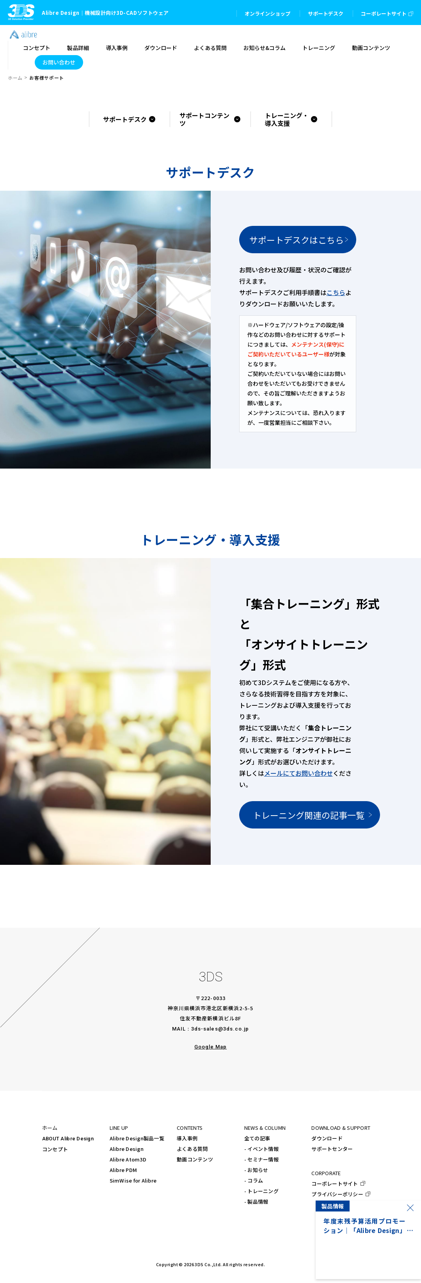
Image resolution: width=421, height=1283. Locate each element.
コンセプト (55, 1149)
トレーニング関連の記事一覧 (308, 815)
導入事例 (187, 1138)
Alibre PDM (123, 1170)
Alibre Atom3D (128, 1159)
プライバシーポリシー (337, 1194)
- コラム (253, 1180)
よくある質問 (192, 1148)
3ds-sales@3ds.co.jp (220, 1029)
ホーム (15, 77)
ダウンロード (327, 1138)
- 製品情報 (256, 1201)
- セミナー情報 (261, 1159)
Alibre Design (127, 1148)
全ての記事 (257, 1138)
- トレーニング (261, 1191)
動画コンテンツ (195, 1159)
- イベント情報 (261, 1148)
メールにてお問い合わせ (298, 773)
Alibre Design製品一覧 (137, 1138)
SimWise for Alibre (133, 1180)
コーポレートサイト (334, 1183)
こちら (336, 292)
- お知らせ (256, 1170)
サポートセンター (332, 1148)
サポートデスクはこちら (296, 239)
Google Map (210, 1047)
